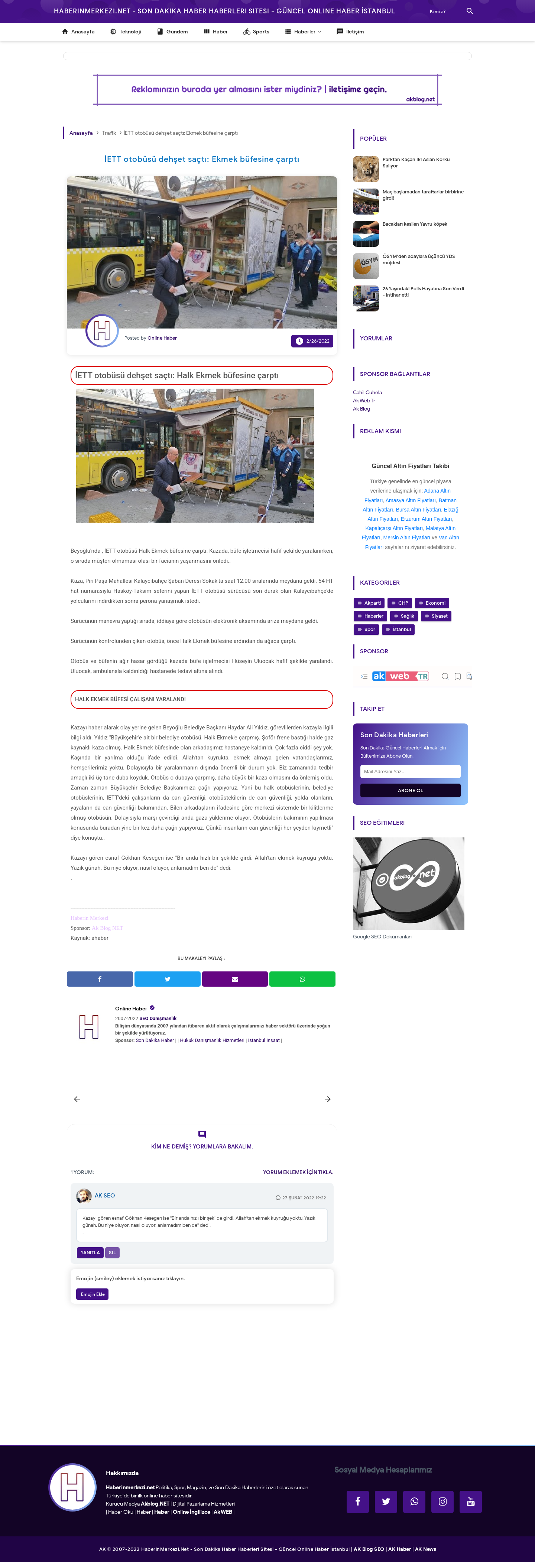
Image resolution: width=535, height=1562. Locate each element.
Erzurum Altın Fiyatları (426, 519)
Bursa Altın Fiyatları (418, 510)
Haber (144, 1512)
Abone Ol (411, 790)
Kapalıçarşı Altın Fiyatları (394, 528)
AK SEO (105, 1195)
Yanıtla (90, 1252)
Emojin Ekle (92, 1294)
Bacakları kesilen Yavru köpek (415, 224)
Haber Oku (120, 1512)
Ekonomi (435, 603)
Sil (112, 1252)
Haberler (373, 616)
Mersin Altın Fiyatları (407, 537)
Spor (369, 629)
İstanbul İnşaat (264, 1040)
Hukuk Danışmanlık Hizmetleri (213, 1040)
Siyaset (440, 616)
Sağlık (407, 616)
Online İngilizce (191, 1512)
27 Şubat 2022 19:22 (304, 1197)
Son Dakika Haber (155, 1040)
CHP (403, 603)
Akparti (372, 603)
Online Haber (131, 1009)
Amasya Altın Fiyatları (411, 500)
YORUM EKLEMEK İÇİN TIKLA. (298, 1172)
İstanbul (402, 629)
